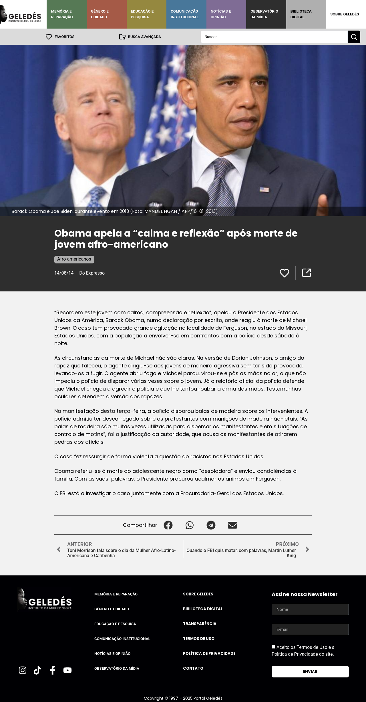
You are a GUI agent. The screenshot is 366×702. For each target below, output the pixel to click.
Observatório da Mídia (264, 14)
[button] (168, 524)
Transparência (199, 623)
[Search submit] (354, 36)
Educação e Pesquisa (142, 14)
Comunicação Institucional (185, 14)
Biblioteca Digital (301, 14)
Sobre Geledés (344, 14)
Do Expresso (92, 272)
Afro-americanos (74, 258)
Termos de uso (198, 638)
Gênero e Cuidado (100, 14)
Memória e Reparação (62, 14)
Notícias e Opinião (221, 14)
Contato (193, 668)
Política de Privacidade (209, 653)
